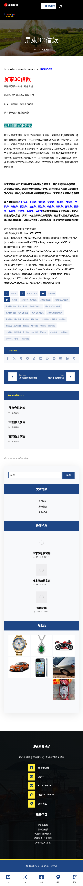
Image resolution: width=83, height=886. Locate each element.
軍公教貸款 (43, 825)
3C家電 (14, 300)
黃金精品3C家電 (43, 842)
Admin (13, 293)
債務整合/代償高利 (43, 838)
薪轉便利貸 (43, 829)
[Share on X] (14, 358)
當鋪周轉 (41, 607)
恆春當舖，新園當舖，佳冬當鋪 (54, 319)
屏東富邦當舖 (11, 184)
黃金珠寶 (25, 339)
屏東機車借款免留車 (52, 306)
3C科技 (43, 501)
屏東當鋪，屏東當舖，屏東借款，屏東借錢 (22, 319)
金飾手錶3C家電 (12, 339)
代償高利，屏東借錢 (28, 300)
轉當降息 (64, 332)
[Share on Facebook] (7, 358)
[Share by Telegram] (54, 358)
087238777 (35, 233)
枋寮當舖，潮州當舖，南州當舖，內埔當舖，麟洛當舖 (26, 332)
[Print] (67, 358)
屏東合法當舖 (45, 300)
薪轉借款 (53, 332)
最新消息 (42, 512)
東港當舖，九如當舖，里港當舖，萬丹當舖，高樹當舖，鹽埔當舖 (30, 326)
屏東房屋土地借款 (61, 300)
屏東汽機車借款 (38, 313)
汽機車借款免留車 (43, 834)
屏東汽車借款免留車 (55, 313)
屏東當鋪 (51, 293)
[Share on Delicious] (34, 358)
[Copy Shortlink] (74, 358)
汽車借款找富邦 (41, 553)
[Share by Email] (60, 358)
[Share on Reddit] (27, 358)
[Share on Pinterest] (21, 358)
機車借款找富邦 (41, 580)
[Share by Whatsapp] (47, 358)
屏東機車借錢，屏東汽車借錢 (17, 313)
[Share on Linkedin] (40, 358)
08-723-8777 (30, 238)
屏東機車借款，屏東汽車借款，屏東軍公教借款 (23, 306)
